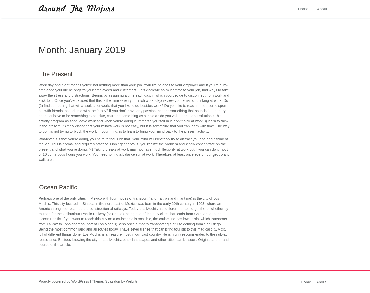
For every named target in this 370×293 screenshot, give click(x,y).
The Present (56, 73)
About (322, 9)
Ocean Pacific (58, 187)
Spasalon (112, 281)
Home (303, 9)
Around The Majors (77, 9)
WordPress (80, 281)
